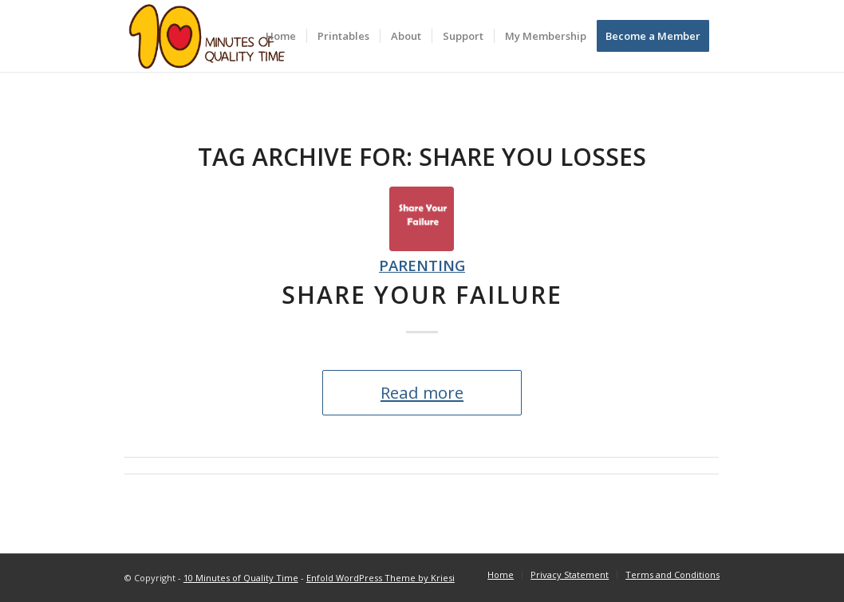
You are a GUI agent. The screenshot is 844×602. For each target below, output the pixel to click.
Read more (422, 392)
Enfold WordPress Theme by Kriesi (380, 578)
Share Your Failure (422, 294)
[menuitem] (280, 36)
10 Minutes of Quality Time (240, 578)
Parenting (422, 265)
